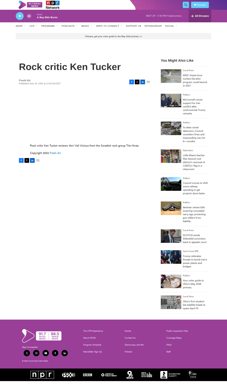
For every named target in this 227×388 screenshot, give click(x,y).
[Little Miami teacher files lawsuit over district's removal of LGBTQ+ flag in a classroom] (171, 163)
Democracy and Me (134, 351)
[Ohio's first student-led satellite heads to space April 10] (171, 309)
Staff (168, 358)
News (19, 32)
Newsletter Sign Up (92, 358)
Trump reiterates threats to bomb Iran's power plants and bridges (195, 268)
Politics (186, 101)
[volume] (29, 22)
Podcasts (68, 32)
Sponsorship (153, 32)
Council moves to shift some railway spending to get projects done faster (195, 195)
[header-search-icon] (187, 8)
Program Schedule (92, 351)
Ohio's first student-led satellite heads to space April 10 (194, 311)
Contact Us (130, 344)
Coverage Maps (174, 344)
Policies (128, 358)
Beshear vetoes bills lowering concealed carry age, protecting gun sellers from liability (194, 221)
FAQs (169, 351)
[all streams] (200, 23)
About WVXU (89, 344)
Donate (203, 8)
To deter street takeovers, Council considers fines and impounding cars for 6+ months (194, 141)
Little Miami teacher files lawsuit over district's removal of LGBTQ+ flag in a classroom (194, 169)
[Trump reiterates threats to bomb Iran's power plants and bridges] (171, 264)
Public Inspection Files (177, 338)
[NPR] (42, 382)
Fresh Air (55, 160)
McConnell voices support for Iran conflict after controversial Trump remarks (194, 113)
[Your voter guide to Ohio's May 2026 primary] (171, 288)
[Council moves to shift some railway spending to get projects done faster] (171, 191)
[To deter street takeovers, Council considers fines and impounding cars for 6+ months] (171, 135)
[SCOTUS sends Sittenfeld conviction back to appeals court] (171, 243)
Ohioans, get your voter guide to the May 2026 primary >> (113, 43)
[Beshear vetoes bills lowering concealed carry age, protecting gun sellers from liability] (171, 215)
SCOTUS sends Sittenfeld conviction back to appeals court (195, 245)
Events (128, 338)
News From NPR (190, 258)
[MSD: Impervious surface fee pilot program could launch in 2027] (171, 83)
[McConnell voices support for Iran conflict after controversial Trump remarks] (171, 107)
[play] (19, 23)
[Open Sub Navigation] (25, 32)
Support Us (133, 32)
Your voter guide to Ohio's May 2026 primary (193, 290)
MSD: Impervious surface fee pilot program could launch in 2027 (195, 87)
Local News (188, 77)
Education (188, 157)
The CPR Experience (93, 338)
